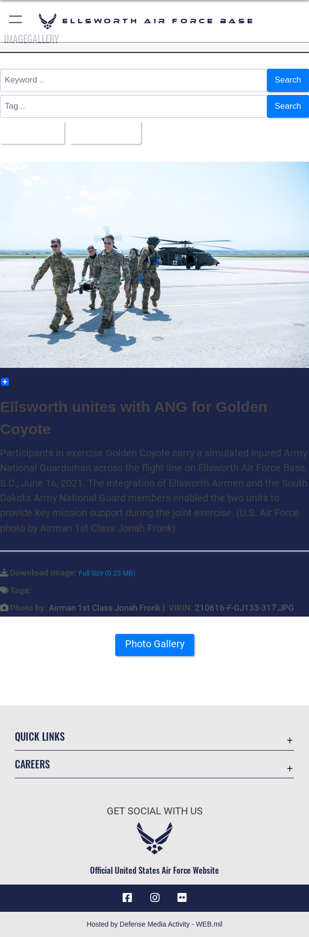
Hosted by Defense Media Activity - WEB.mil (154, 924)
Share (16, 382)
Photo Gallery (154, 644)
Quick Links (40, 736)
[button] (16, 21)
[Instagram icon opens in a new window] (154, 898)
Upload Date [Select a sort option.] (101, 131)
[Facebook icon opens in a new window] (127, 898)
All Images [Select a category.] (28, 131)
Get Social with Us (155, 811)
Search (288, 80)
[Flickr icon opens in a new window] (182, 898)
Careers (32, 764)
